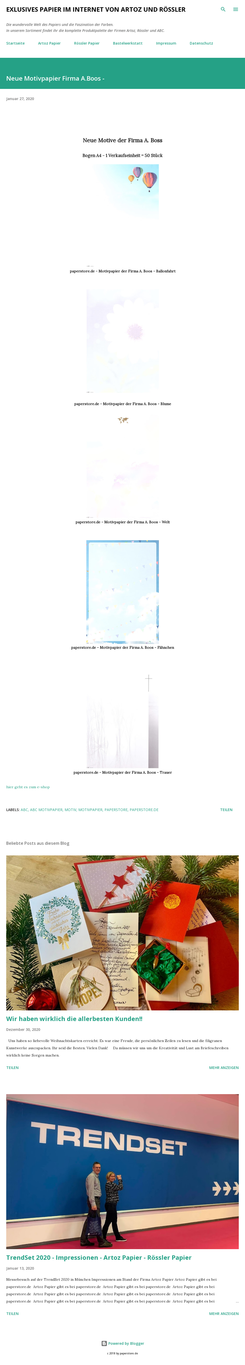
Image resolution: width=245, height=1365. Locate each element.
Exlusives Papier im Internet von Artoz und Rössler (96, 9)
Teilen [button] (226, 809)
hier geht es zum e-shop (28, 787)
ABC (24, 809)
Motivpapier (90, 809)
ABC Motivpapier (46, 809)
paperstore (116, 809)
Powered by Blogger (122, 1343)
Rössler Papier (87, 43)
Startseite (15, 43)
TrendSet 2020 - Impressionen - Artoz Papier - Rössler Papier (99, 1257)
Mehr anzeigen (224, 1067)
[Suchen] (223, 9)
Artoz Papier (49, 43)
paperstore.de (144, 809)
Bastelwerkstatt (128, 43)
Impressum (166, 43)
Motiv (70, 809)
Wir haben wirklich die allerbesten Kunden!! (74, 1018)
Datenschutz (201, 43)
